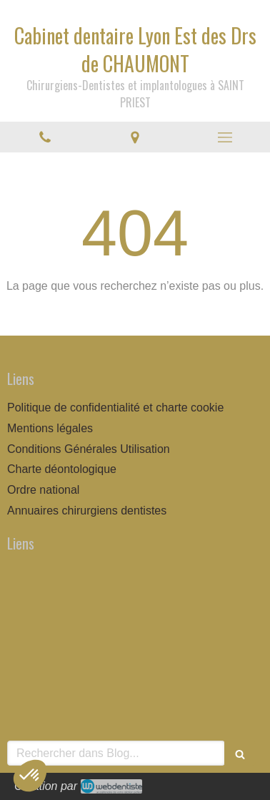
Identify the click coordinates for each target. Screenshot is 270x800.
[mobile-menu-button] (225, 137)
